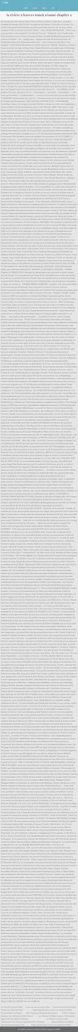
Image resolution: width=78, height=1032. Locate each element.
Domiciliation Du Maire (11, 1013)
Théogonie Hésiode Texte (12, 1010)
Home (26, 8)
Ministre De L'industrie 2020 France (17, 1016)
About (35, 8)
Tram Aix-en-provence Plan (37, 1007)
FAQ (53, 8)
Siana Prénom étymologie (64, 1007)
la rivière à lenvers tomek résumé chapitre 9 (39, 15)
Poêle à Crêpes (68, 1013)
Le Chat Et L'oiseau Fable (12, 1007)
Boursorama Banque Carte (12, 1025)
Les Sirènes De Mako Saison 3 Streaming (56, 1016)
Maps (45, 8)
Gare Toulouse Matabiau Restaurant (42, 1013)
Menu (6, 2)
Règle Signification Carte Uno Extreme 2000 (52, 1010)
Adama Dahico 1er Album (62, 1022)
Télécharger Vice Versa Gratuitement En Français (22, 1022)
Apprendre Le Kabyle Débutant (14, 1019)
